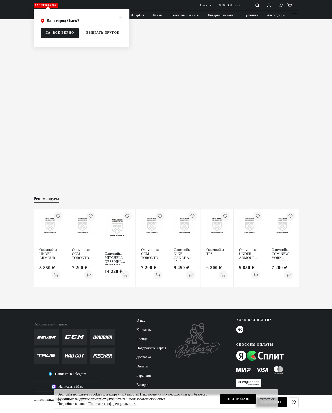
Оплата (142, 366)
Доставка (143, 357)
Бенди (157, 15)
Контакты (144, 330)
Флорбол (137, 15)
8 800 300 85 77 (229, 5)
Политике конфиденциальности (112, 404)
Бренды (142, 339)
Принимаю (238, 399)
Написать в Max (67, 386)
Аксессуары (276, 15)
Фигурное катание (221, 15)
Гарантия (143, 375)
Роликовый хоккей (185, 15)
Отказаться (266, 399)
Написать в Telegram (67, 374)
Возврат (142, 385)
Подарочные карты (151, 348)
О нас (140, 320)
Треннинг (251, 15)
